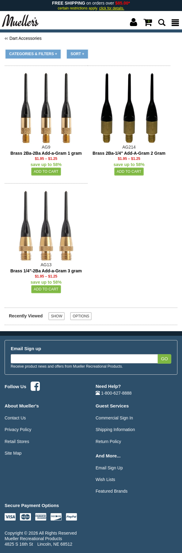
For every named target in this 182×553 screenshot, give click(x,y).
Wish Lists (105, 479)
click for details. (111, 8)
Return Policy (108, 441)
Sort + (77, 54)
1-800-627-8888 (114, 393)
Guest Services (112, 405)
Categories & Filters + (33, 54)
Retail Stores (17, 441)
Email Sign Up (109, 467)
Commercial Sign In (114, 417)
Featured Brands (111, 491)
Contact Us (15, 417)
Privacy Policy (18, 429)
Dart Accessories (25, 38)
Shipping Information (115, 429)
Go (164, 358)
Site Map (13, 453)
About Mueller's (22, 405)
